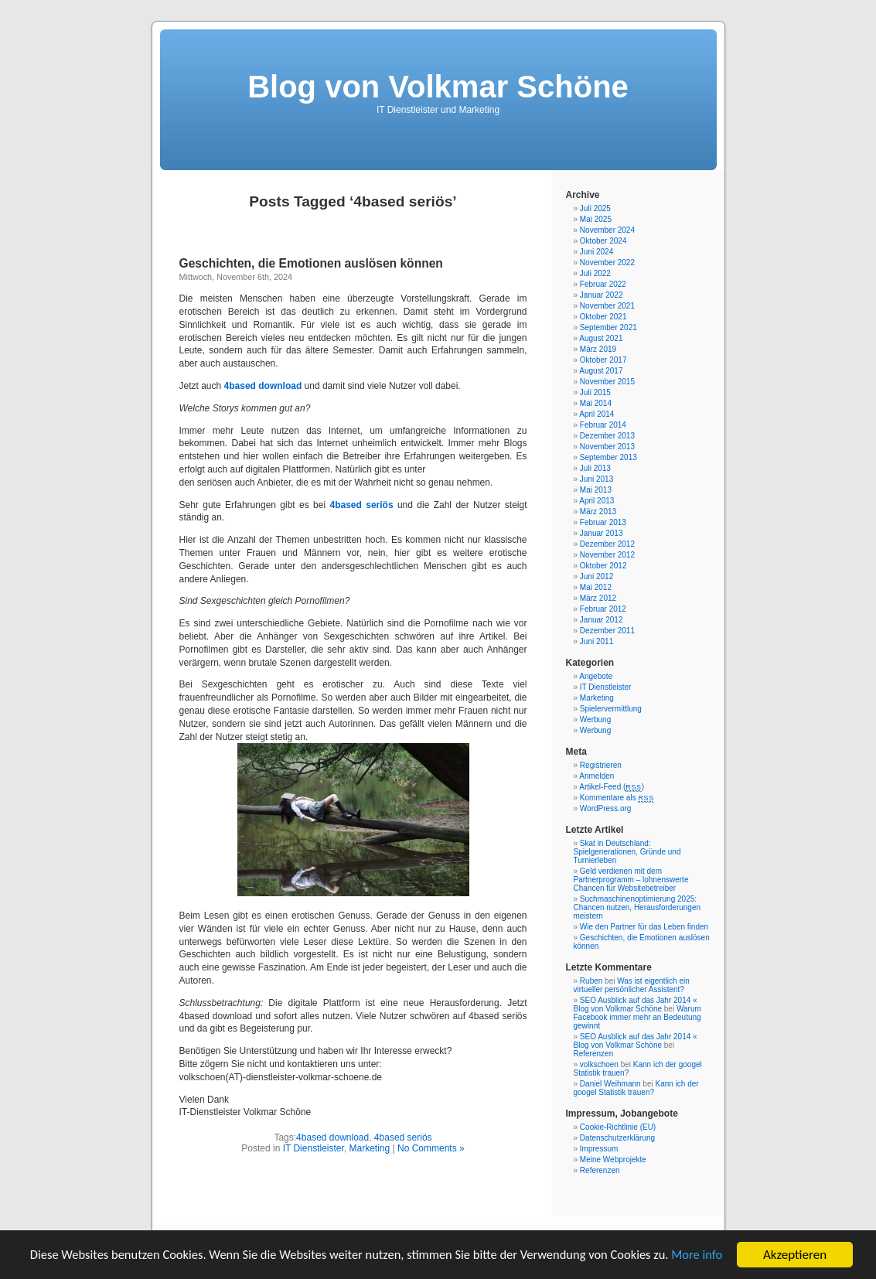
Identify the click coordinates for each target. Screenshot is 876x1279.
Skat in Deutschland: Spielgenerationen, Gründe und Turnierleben (627, 852)
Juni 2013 (596, 479)
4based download (332, 1137)
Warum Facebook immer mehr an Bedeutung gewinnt (637, 1017)
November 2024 (607, 230)
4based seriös (403, 1137)
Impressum (599, 1148)
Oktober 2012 (603, 565)
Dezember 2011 (607, 630)
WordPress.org (606, 808)
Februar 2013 (603, 522)
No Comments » (431, 1148)
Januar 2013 (601, 533)
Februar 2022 (603, 284)
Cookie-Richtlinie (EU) (618, 1127)
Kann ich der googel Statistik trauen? (636, 1088)
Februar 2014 (603, 425)
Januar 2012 (601, 620)
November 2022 (607, 262)
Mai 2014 (596, 403)
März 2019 (598, 349)
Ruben (591, 981)
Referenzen (594, 1053)
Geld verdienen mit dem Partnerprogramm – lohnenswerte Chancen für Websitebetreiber (631, 879)
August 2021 (600, 338)
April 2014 (596, 414)
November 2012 (607, 555)
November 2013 (607, 446)
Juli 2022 (595, 273)
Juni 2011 (596, 641)
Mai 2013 (596, 490)
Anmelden (596, 776)
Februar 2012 (603, 609)
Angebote (595, 676)
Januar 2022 (601, 295)
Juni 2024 (596, 251)
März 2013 (598, 511)
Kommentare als (617, 797)
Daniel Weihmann (610, 1083)
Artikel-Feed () (611, 787)
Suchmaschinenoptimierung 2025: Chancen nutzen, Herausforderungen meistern (637, 907)
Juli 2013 (595, 468)
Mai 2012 (596, 587)
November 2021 (607, 306)
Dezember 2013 (607, 435)
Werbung (595, 719)
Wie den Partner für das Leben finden (644, 927)
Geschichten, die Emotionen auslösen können (311, 263)
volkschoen (599, 1064)
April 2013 (596, 500)
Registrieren (601, 765)
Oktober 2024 (603, 241)
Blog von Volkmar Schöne (438, 87)
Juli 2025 (595, 208)
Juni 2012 (596, 576)
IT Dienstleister (313, 1148)
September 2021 (608, 327)
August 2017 (600, 371)
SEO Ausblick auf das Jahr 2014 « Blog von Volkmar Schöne (635, 1004)
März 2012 (598, 598)
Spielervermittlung (611, 708)
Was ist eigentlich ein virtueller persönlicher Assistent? (632, 985)
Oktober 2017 (603, 360)
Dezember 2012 (607, 544)
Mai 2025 (596, 219)
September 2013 (608, 457)
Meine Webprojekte (613, 1159)
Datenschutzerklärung (617, 1138)
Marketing (369, 1148)
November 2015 (607, 381)
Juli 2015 (595, 392)
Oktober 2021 (603, 316)
